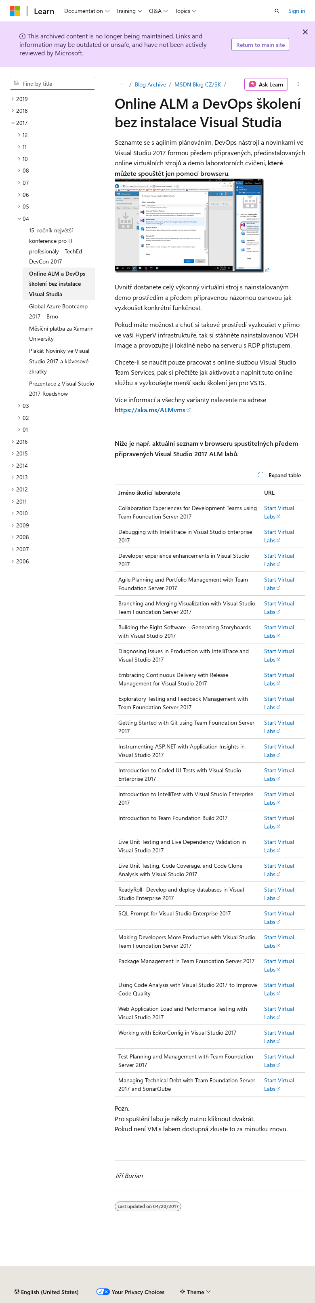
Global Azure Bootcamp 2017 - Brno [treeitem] (58, 311)
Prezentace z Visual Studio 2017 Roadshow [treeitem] (61, 389)
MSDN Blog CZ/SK (197, 84)
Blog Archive (150, 84)
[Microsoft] (15, 11)
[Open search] (277, 11)
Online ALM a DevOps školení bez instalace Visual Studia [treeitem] (57, 284)
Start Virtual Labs (279, 512)
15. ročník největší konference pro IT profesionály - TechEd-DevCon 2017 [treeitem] (56, 245)
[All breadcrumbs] (122, 84)
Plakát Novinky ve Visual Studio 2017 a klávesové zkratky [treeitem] (59, 361)
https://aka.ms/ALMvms (150, 409)
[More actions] (298, 84)
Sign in (296, 11)
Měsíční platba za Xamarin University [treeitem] (61, 334)
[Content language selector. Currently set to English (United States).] (47, 1292)
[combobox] (52, 83)
